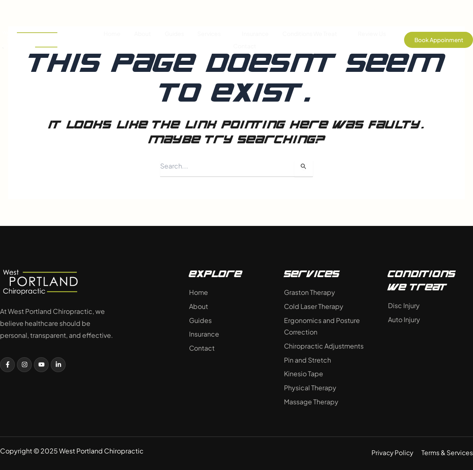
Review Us (371, 34)
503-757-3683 (28, 10)
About (143, 34)
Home (112, 34)
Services (212, 33)
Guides (174, 34)
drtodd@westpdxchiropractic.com (414, 10)
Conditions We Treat (312, 33)
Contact (244, 46)
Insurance (254, 34)
